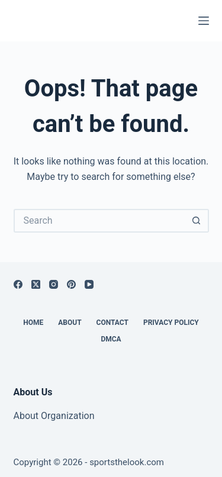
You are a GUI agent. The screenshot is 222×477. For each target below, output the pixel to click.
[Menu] (203, 20)
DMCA (111, 339)
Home (33, 322)
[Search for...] (99, 221)
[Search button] (197, 221)
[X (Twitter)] (35, 284)
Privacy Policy (171, 322)
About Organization (54, 415)
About (69, 322)
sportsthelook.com (126, 462)
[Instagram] (53, 284)
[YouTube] (89, 284)
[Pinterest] (71, 284)
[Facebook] (18, 284)
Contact (112, 322)
